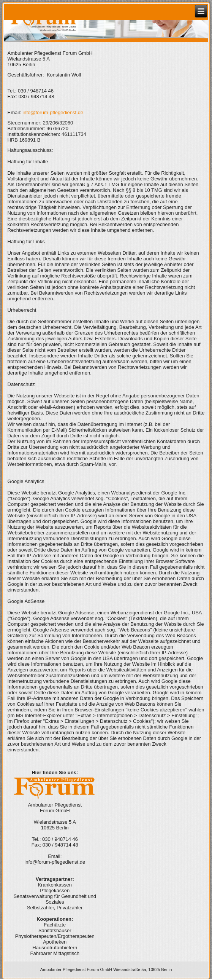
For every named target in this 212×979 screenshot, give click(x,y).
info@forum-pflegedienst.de (52, 112)
